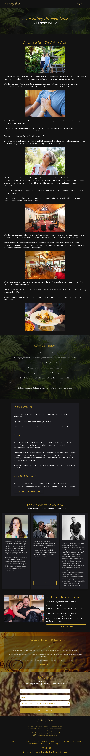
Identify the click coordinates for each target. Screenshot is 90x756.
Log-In (57, 744)
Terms (59, 741)
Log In (79, 4)
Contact (19, 741)
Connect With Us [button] (45, 710)
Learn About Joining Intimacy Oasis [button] (29, 491)
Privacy (51, 741)
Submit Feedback (46, 744)
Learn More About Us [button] (66, 626)
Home (12, 741)
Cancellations (69, 741)
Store (27, 741)
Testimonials (42, 741)
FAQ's (33, 741)
